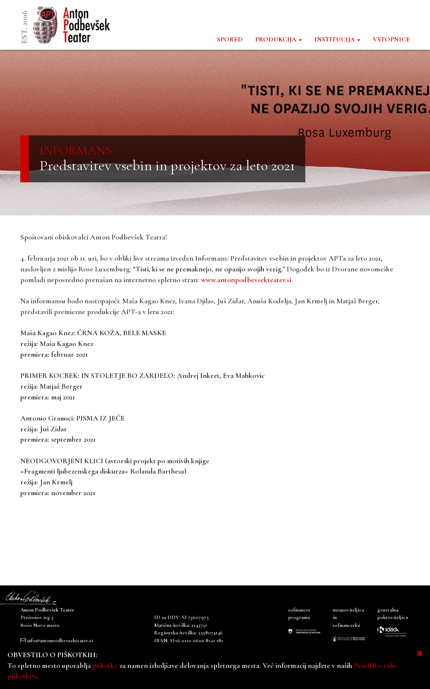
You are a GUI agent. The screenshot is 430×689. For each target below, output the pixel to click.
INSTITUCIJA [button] (337, 39)
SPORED (230, 39)
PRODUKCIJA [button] (278, 39)
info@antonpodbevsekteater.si (60, 640)
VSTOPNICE (391, 39)
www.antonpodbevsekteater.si (246, 279)
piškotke (105, 665)
